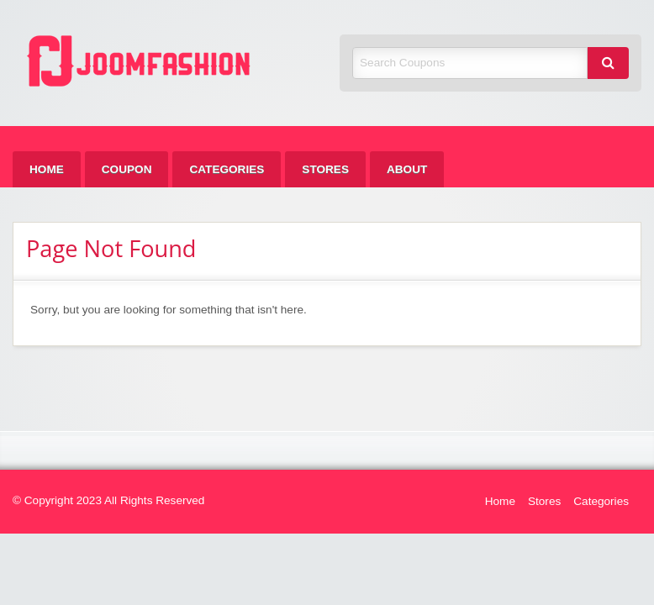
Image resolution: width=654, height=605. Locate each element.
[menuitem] (47, 169)
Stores (325, 169)
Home (46, 169)
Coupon (127, 169)
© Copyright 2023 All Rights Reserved (108, 500)
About (407, 169)
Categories (226, 169)
